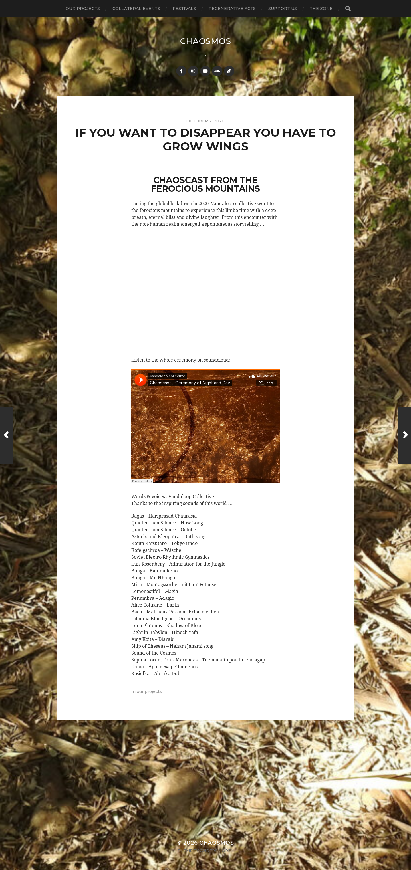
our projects (83, 8)
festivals (184, 8)
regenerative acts (232, 8)
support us (282, 8)
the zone (321, 8)
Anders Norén (217, 850)
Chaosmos (205, 41)
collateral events (136, 8)
